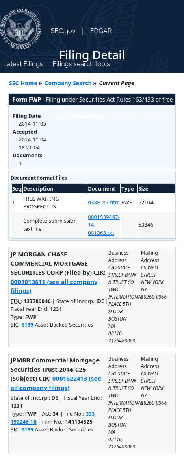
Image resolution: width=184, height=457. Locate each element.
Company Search (68, 83)
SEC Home (23, 83)
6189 (28, 324)
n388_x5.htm (104, 202)
